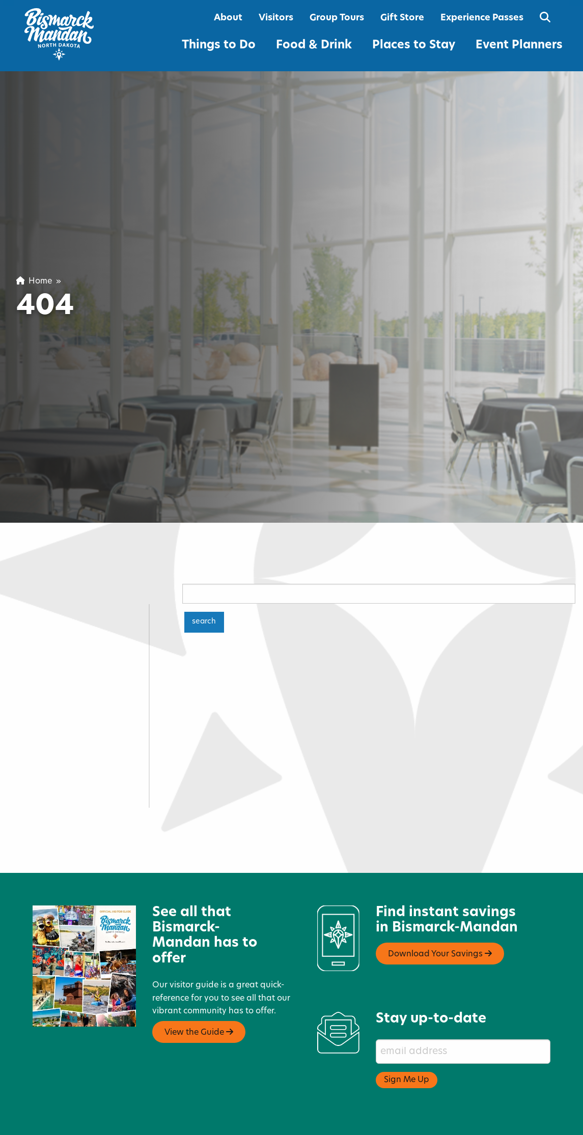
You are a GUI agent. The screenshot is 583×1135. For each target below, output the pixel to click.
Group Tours (337, 18)
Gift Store (402, 18)
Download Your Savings (440, 931)
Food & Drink (314, 45)
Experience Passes (481, 18)
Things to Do (219, 45)
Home (34, 281)
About (228, 18)
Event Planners (519, 45)
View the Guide (198, 1009)
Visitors (276, 18)
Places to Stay (413, 45)
